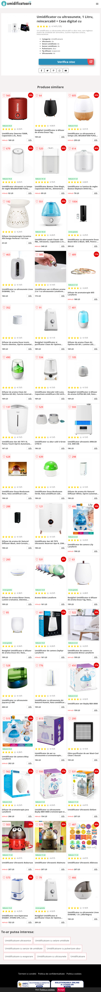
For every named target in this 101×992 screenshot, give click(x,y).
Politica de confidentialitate (51, 973)
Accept (61, 989)
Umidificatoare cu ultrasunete (51, 956)
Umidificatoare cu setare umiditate (52, 940)
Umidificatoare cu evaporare (19, 956)
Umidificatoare (77, 956)
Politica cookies (74, 973)
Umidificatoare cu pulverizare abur (64, 948)
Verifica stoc (75, 62)
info (30, 140)
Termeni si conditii (27, 973)
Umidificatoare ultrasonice (18, 940)
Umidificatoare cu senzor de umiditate (23, 948)
